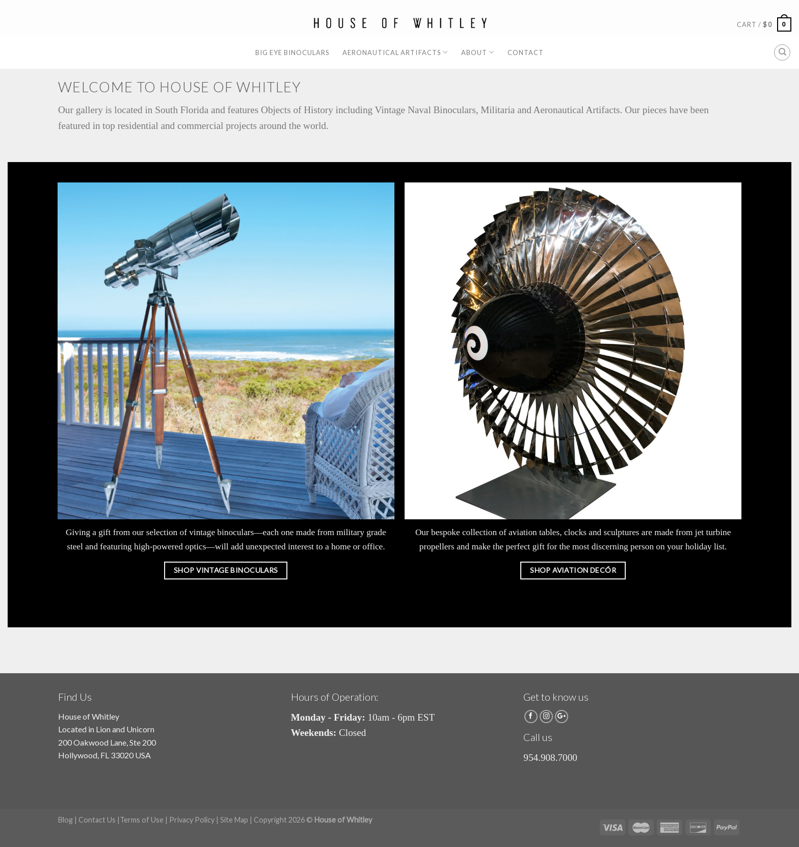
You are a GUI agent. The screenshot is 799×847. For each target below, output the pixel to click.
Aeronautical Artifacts (395, 52)
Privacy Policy (192, 819)
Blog (65, 819)
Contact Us (97, 819)
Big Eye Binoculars (292, 52)
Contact (526, 52)
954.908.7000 (550, 757)
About (477, 52)
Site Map (234, 819)
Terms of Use (142, 819)
